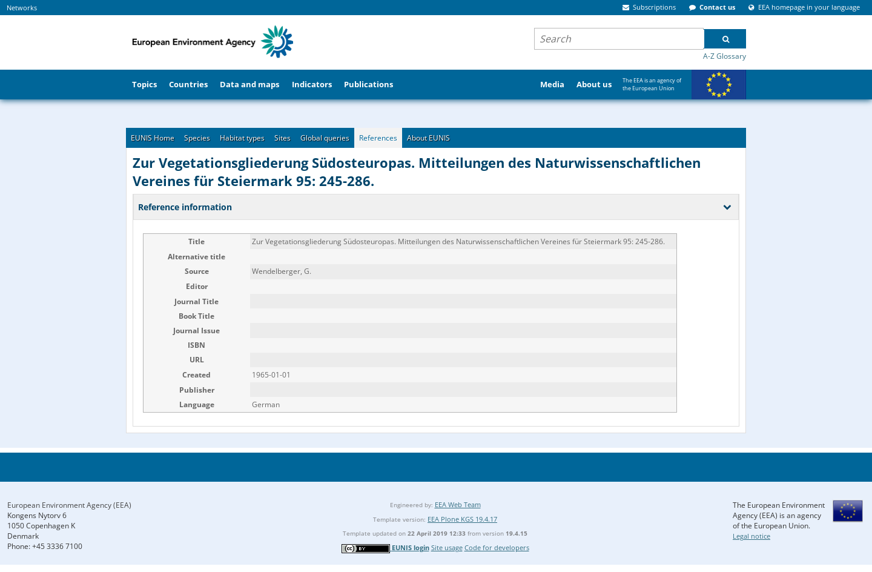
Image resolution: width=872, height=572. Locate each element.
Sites (282, 138)
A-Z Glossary (724, 56)
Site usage (447, 547)
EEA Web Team (458, 504)
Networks (22, 7)
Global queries (324, 138)
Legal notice (751, 535)
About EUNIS (428, 138)
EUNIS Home (152, 138)
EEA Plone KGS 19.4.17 (462, 519)
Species (197, 138)
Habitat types (242, 138)
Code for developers (496, 547)
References (378, 138)
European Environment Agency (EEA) (69, 505)
